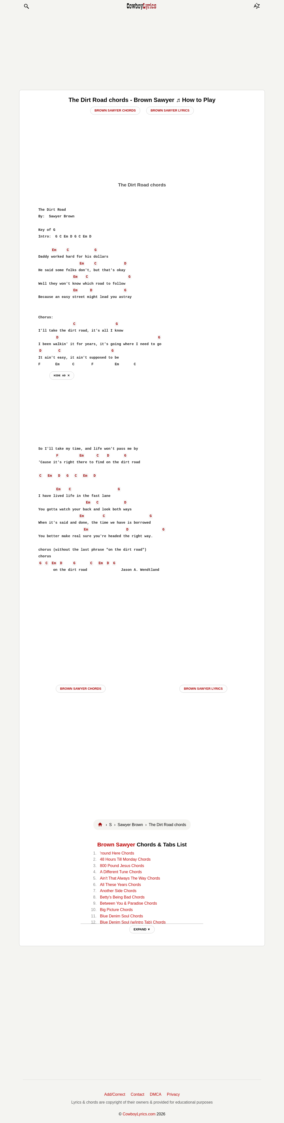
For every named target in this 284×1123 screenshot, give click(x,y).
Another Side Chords (118, 891)
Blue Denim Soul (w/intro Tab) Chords (133, 922)
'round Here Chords (117, 853)
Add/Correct (114, 1094)
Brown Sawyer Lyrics (170, 110)
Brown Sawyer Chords (115, 110)
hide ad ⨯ (62, 375)
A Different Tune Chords (121, 872)
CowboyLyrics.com (139, 1114)
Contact (137, 1094)
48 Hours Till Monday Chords (125, 859)
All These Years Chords (120, 885)
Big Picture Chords (116, 910)
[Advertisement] (142, 49)
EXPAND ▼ (142, 929)
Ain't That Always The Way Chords (130, 878)
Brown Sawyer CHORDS (80, 688)
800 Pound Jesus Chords (122, 866)
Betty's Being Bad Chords (122, 897)
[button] (26, 6)
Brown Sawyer (116, 845)
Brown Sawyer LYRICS (203, 688)
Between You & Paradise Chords (128, 903)
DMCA (155, 1094)
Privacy (173, 1094)
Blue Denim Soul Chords (121, 916)
